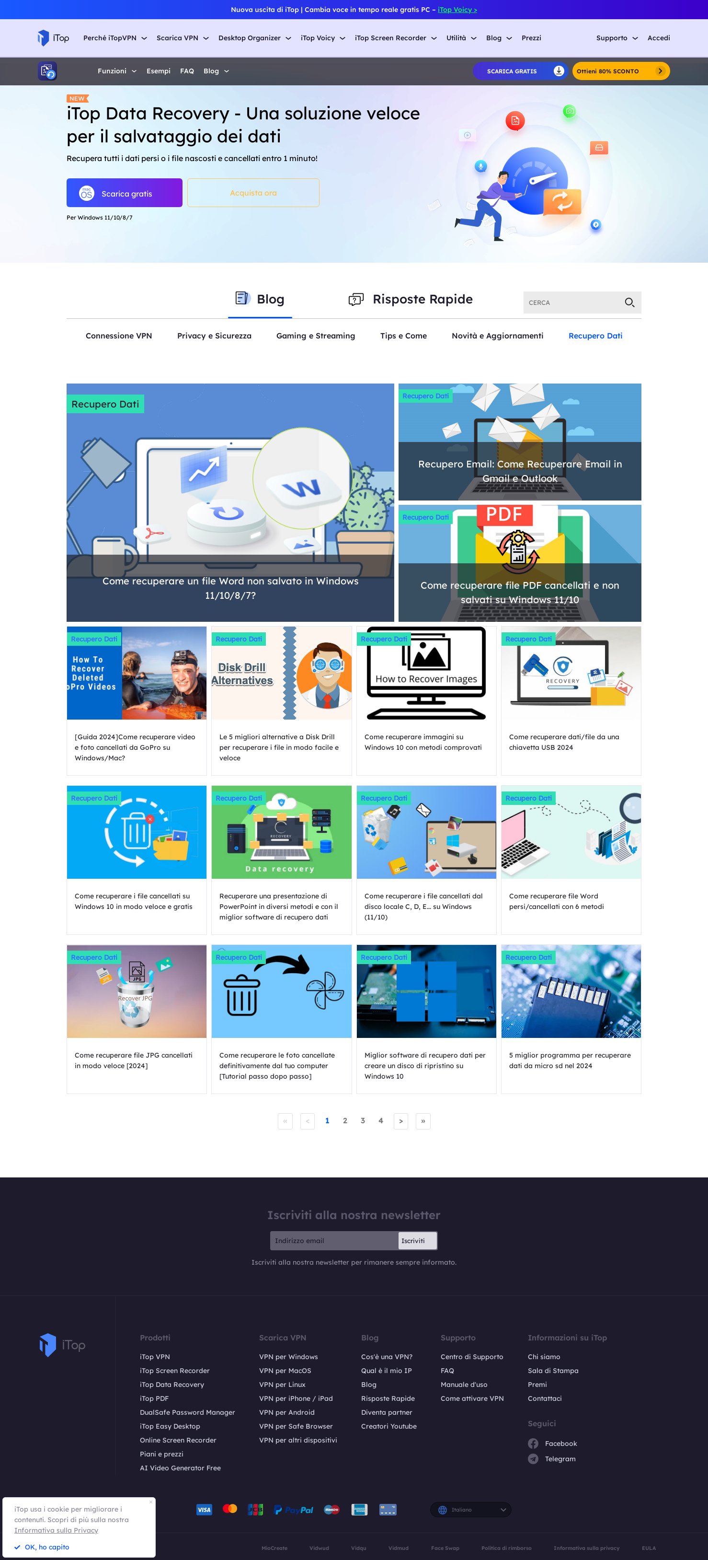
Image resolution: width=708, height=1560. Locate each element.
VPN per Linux (282, 1384)
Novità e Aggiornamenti (498, 335)
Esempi (159, 71)
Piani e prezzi (161, 1454)
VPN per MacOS (285, 1370)
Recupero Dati (596, 335)
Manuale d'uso (464, 1384)
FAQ (187, 71)
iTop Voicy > (457, 9)
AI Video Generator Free (180, 1468)
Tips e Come (403, 335)
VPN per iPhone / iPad (296, 1398)
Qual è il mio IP (386, 1370)
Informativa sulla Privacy (56, 1530)
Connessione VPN (119, 335)
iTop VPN (155, 1356)
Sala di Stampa (553, 1370)
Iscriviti (413, 1241)
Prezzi (531, 38)
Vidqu (358, 1548)
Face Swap (445, 1548)
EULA (649, 1548)
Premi (537, 1384)
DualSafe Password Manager (187, 1412)
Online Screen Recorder (178, 1440)
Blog (369, 1384)
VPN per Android (287, 1412)
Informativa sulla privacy (587, 1548)
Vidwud (319, 1548)
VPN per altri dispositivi (298, 1440)
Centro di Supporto (472, 1356)
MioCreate (274, 1548)
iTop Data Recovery (172, 1384)
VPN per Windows (288, 1356)
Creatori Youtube (389, 1426)
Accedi (659, 38)
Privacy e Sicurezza (214, 335)
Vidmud (398, 1548)
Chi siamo (544, 1356)
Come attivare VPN (472, 1398)
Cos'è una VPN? (386, 1356)
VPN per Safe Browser (296, 1426)
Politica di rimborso (506, 1548)
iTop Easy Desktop (170, 1426)
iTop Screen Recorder (175, 1370)
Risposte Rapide (388, 1398)
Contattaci (545, 1398)
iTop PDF (154, 1398)
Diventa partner (386, 1412)
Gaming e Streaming (315, 335)
